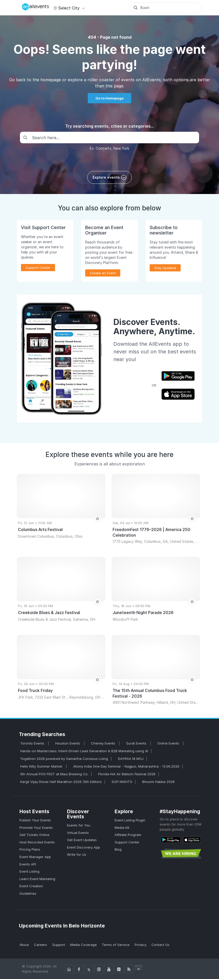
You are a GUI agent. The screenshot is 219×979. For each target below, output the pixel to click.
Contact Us (160, 945)
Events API (27, 864)
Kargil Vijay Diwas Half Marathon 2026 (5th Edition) (61, 782)
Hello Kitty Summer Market (41, 766)
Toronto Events (32, 743)
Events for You (78, 825)
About (24, 945)
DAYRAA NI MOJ (131, 759)
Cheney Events (103, 743)
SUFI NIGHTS (122, 782)
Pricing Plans (29, 849)
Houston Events (68, 743)
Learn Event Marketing (37, 879)
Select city (68, 8)
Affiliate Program (128, 835)
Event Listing (29, 871)
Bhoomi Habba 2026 (158, 782)
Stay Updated (165, 268)
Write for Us (76, 854)
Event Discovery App (83, 847)
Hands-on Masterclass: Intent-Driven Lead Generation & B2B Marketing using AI (84, 751)
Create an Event (103, 273)
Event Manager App (35, 857)
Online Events (168, 743)
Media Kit (122, 827)
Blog (118, 849)
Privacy (140, 945)
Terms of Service (115, 945)
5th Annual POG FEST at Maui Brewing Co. (54, 774)
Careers (40, 945)
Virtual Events (78, 833)
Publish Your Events (35, 820)
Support (58, 945)
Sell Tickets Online (34, 835)
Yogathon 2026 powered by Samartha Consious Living (64, 759)
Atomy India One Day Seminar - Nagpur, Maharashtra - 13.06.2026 (126, 766)
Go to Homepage (109, 98)
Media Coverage (83, 945)
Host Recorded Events (37, 842)
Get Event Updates (82, 840)
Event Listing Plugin (130, 820)
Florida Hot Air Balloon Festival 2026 (127, 774)
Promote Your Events (36, 827)
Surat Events (136, 743)
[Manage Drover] (23, 6)
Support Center (38, 268)
